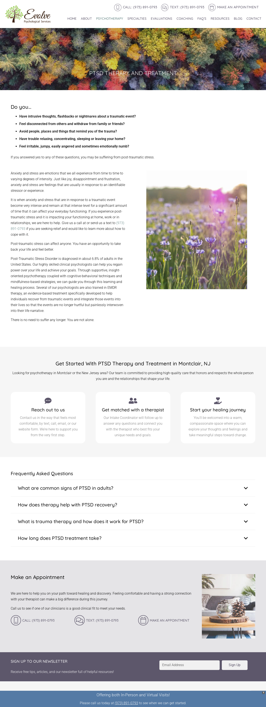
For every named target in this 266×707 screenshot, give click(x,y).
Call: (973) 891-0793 (38, 620)
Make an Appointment (169, 620)
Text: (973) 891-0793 (102, 620)
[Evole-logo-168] (27, 14)
